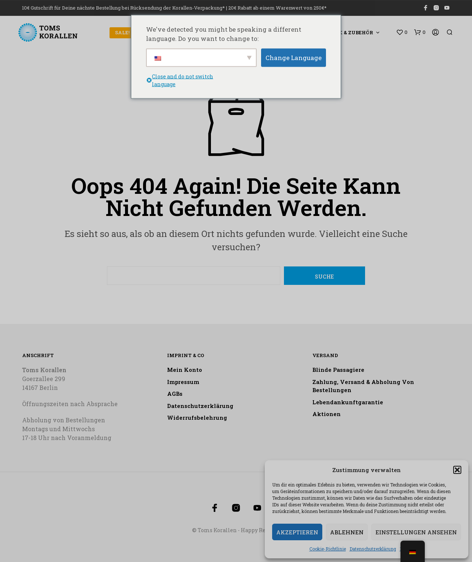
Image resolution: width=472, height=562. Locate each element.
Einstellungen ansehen (416, 532)
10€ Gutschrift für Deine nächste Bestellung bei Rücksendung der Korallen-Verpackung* (123, 7)
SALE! (122, 32)
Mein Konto (184, 369)
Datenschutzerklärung (373, 549)
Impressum (183, 381)
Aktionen (326, 414)
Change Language (294, 57)
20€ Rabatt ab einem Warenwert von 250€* (277, 7)
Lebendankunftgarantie (347, 402)
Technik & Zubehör (345, 32)
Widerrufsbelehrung (197, 417)
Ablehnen (347, 532)
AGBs (175, 393)
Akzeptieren (297, 532)
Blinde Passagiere (338, 369)
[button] (457, 470)
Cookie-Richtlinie (327, 549)
